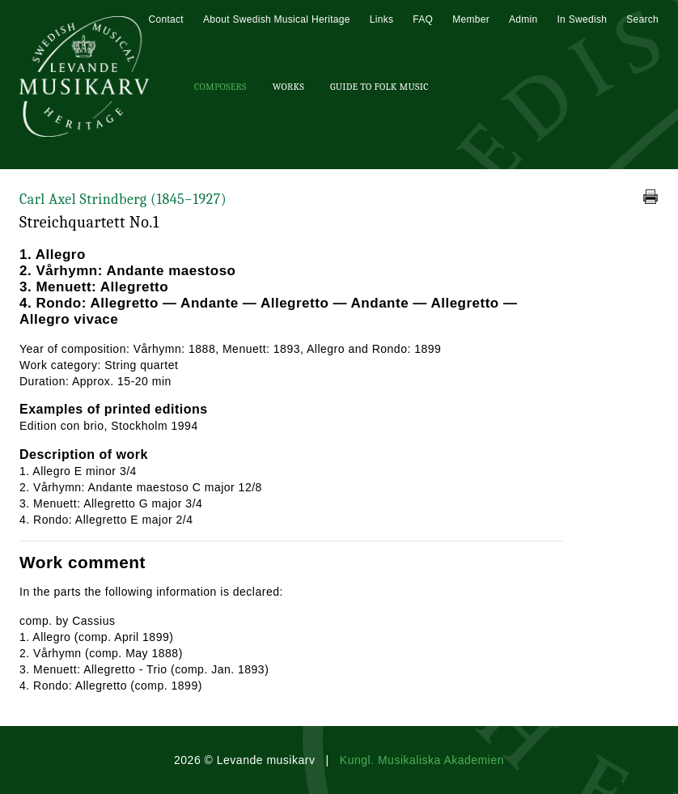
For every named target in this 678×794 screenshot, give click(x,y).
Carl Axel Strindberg (123, 199)
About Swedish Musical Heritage (276, 19)
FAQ (423, 19)
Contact (165, 19)
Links (382, 19)
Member (470, 19)
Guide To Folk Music (379, 86)
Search (642, 19)
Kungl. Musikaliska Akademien (422, 760)
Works (288, 86)
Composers (220, 86)
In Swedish (582, 19)
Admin (523, 19)
